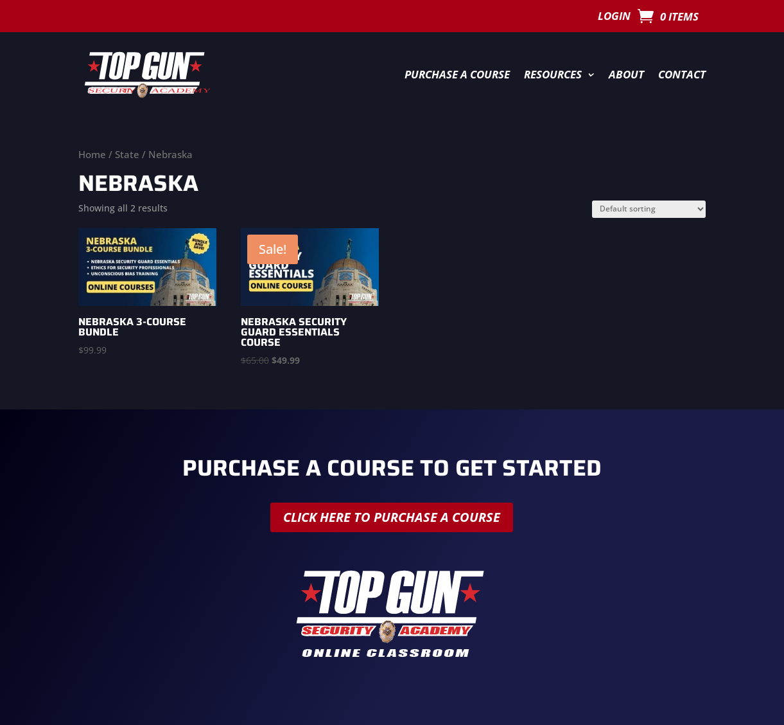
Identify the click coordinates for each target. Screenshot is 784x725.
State (127, 154)
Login (614, 17)
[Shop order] (649, 209)
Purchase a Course (457, 74)
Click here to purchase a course (391, 517)
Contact (682, 74)
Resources (553, 74)
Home (92, 154)
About (626, 74)
